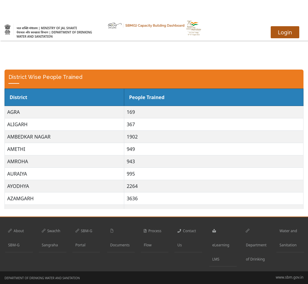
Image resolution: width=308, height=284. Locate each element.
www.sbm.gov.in (289, 277)
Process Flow (153, 238)
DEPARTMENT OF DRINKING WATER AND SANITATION (42, 278)
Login (285, 32)
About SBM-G (16, 238)
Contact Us (186, 238)
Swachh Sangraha (51, 238)
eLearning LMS (220, 245)
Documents (120, 238)
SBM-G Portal (83, 238)
